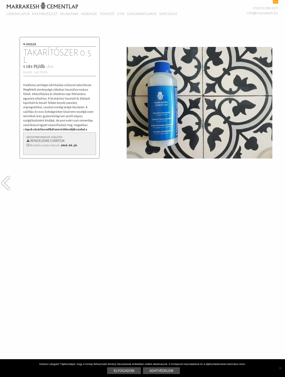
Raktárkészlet (45, 14)
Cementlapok (18, 14)
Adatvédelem (161, 370)
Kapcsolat (168, 14)
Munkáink (69, 14)
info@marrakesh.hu (262, 13)
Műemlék (89, 14)
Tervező (107, 14)
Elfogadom (124, 370)
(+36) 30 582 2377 (265, 8)
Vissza (29, 44)
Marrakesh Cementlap (42, 5)
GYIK (120, 14)
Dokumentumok (142, 14)
